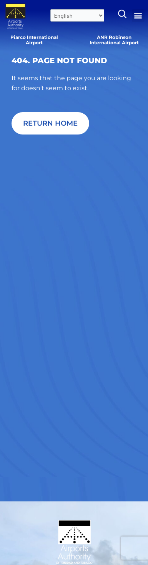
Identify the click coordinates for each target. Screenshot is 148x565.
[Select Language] (77, 15)
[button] (138, 15)
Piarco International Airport (34, 39)
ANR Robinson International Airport (114, 39)
